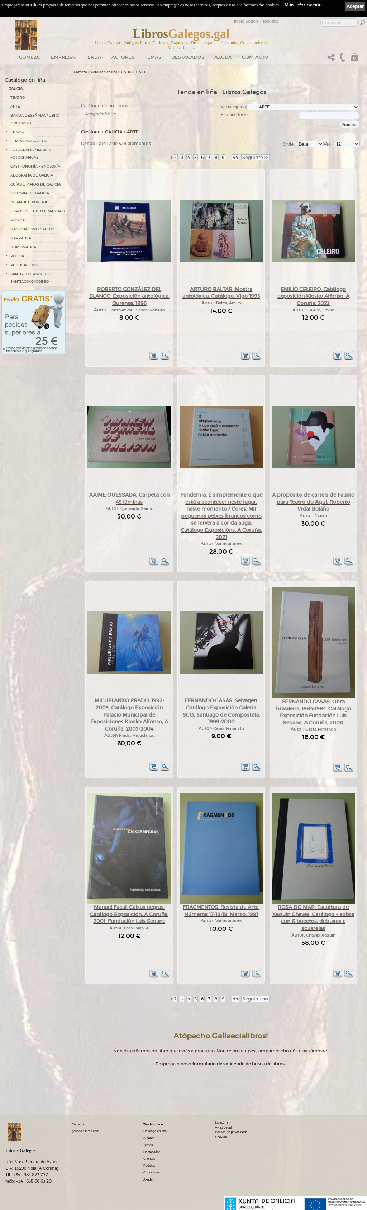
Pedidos (149, 1165)
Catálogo (91, 132)
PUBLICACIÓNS (24, 265)
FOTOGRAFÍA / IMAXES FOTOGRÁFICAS (30, 153)
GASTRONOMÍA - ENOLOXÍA (35, 166)
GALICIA (16, 88)
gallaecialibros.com (85, 1131)
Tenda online (153, 1124)
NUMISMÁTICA (23, 247)
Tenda (93, 57)
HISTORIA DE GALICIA (29, 193)
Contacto (255, 57)
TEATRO (17, 97)
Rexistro (270, 21)
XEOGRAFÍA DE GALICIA (31, 175)
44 (235, 157)
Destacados (152, 1152)
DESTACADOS (187, 57)
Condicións (151, 1172)
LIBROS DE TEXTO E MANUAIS (37, 211)
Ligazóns (221, 1122)
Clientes (149, 1158)
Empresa (63, 57)
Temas (152, 57)
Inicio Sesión (246, 21)
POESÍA (17, 256)
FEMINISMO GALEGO (28, 141)
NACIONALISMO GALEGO (32, 229)
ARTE (15, 106)
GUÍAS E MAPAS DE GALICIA (35, 184)
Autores (122, 57)
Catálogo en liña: (25, 80)
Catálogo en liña (104, 72)
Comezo (30, 57)
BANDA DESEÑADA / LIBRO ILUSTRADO (34, 119)
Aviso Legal (223, 1127)
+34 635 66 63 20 (34, 1181)
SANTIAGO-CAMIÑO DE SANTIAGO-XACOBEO (31, 278)
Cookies (221, 1137)
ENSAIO (17, 132)
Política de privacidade (231, 1132)
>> (255, 157)
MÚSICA (17, 220)
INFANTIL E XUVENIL (29, 202)
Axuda (223, 57)
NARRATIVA (20, 238)
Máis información (303, 5)
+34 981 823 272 (31, 1174)
